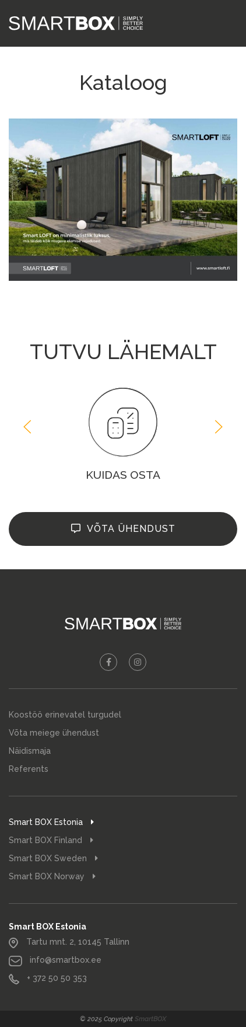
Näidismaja (30, 751)
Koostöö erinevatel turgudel (65, 714)
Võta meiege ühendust (54, 732)
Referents (28, 769)
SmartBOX (150, 1019)
